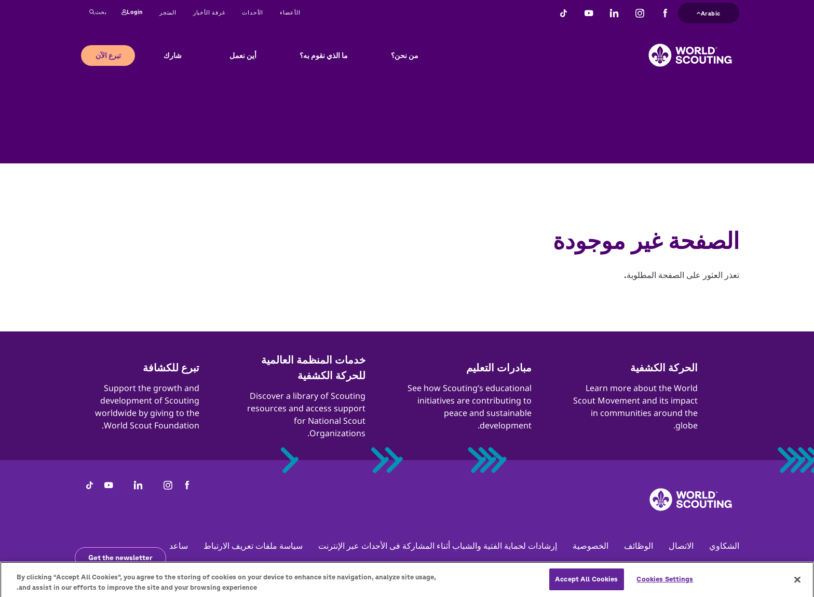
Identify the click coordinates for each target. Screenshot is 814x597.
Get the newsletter (120, 557)
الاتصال (681, 545)
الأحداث (252, 12)
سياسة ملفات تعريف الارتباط (253, 545)
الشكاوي (724, 545)
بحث (98, 12)
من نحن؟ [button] (404, 55)
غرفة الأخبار (209, 12)
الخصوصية (590, 545)
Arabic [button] (709, 12)
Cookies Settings (664, 584)
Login (132, 12)
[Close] (797, 584)
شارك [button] (173, 55)
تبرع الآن (108, 55)
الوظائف (638, 545)
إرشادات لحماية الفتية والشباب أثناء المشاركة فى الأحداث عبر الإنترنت (437, 545)
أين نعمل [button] (242, 55)
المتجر (168, 12)
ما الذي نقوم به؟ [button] (324, 55)
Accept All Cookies (586, 584)
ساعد (178, 545)
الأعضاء (290, 12)
